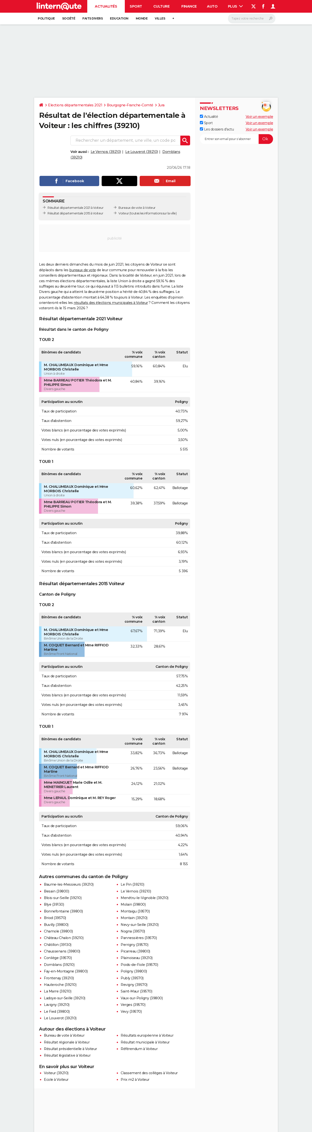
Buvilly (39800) (56, 924)
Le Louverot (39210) (141, 152)
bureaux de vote (82, 270)
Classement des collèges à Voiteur (149, 1073)
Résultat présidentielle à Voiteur (70, 1049)
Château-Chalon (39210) (63, 938)
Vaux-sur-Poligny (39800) (142, 998)
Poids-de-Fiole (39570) (139, 964)
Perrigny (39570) (134, 944)
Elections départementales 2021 (75, 105)
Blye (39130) (54, 904)
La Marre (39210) (57, 991)
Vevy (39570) (131, 1011)
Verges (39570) (133, 1004)
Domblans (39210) (59, 964)
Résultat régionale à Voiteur (66, 1042)
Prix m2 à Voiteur (135, 1079)
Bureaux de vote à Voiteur (137, 208)
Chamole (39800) (58, 931)
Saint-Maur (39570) (136, 991)
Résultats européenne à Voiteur (147, 1035)
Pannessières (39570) (139, 938)
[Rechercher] (251, 18)
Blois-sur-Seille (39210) (62, 898)
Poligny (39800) (134, 971)
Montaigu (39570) (135, 911)
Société (68, 18)
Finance (189, 6)
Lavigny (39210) (56, 1004)
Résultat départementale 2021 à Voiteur (75, 208)
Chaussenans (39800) (62, 951)
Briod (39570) (55, 918)
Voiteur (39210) (56, 1073)
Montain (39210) (134, 918)
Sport (136, 6)
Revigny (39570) (134, 984)
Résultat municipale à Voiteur (145, 1042)
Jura (161, 105)
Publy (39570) (132, 978)
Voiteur (123, 213)
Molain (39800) (133, 904)
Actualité (209, 116)
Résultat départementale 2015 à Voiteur (75, 213)
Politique (46, 18)
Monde (142, 18)
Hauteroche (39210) (60, 984)
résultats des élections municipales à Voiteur (111, 303)
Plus (235, 6)
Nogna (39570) (133, 931)
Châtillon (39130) (57, 944)
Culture (161, 6)
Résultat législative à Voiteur (67, 1055)
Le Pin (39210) (132, 884)
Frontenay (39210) (59, 978)
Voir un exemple (259, 116)
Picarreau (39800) (135, 951)
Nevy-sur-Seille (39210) (140, 924)
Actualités (106, 6)
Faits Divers (92, 18)
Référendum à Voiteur (139, 1049)
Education (119, 18)
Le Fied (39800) (57, 1011)
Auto (212, 6)
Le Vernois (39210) (106, 152)
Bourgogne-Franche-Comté (130, 105)
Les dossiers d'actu (217, 129)
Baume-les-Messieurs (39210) (69, 884)
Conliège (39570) (58, 958)
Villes (160, 18)
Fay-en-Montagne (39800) (66, 971)
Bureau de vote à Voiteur (64, 1035)
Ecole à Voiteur (56, 1079)
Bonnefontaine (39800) (63, 911)
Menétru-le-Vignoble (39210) (144, 898)
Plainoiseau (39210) (137, 958)
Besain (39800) (56, 891)
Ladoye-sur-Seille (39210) (64, 998)
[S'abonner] (236, 139)
